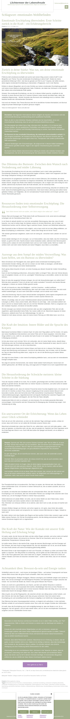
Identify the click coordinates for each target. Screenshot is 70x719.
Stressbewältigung (48, 686)
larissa (16, 26)
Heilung (18, 681)
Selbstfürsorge (39, 686)
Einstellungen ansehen (47, 712)
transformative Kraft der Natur (60, 686)
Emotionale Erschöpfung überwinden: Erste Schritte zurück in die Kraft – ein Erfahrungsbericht (31, 22)
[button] (51, 694)
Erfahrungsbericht (11, 681)
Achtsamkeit (9, 682)
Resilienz (23, 686)
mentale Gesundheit (60, 684)
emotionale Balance (27, 682)
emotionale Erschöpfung (39, 682)
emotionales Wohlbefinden (24, 684)
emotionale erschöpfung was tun (10, 684)
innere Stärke (44, 684)
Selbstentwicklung (30, 686)
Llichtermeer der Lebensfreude (27, 3)
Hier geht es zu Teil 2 (35, 665)
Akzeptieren (23, 712)
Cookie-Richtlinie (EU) (57, 716)
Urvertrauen (5, 687)
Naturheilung (5, 686)
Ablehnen (34, 712)
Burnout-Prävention (17, 682)
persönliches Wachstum (14, 686)
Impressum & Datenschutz (13, 716)
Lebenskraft (51, 684)
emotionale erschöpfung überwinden (54, 682)
